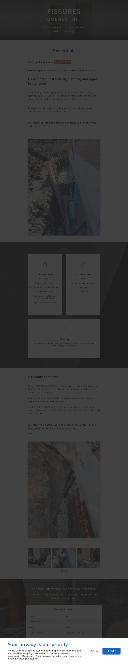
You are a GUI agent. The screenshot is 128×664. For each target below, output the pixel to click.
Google (24, 658)
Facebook (33, 658)
